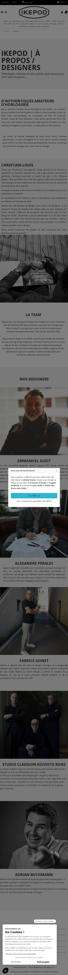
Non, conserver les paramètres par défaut (34, 501)
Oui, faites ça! (34, 495)
